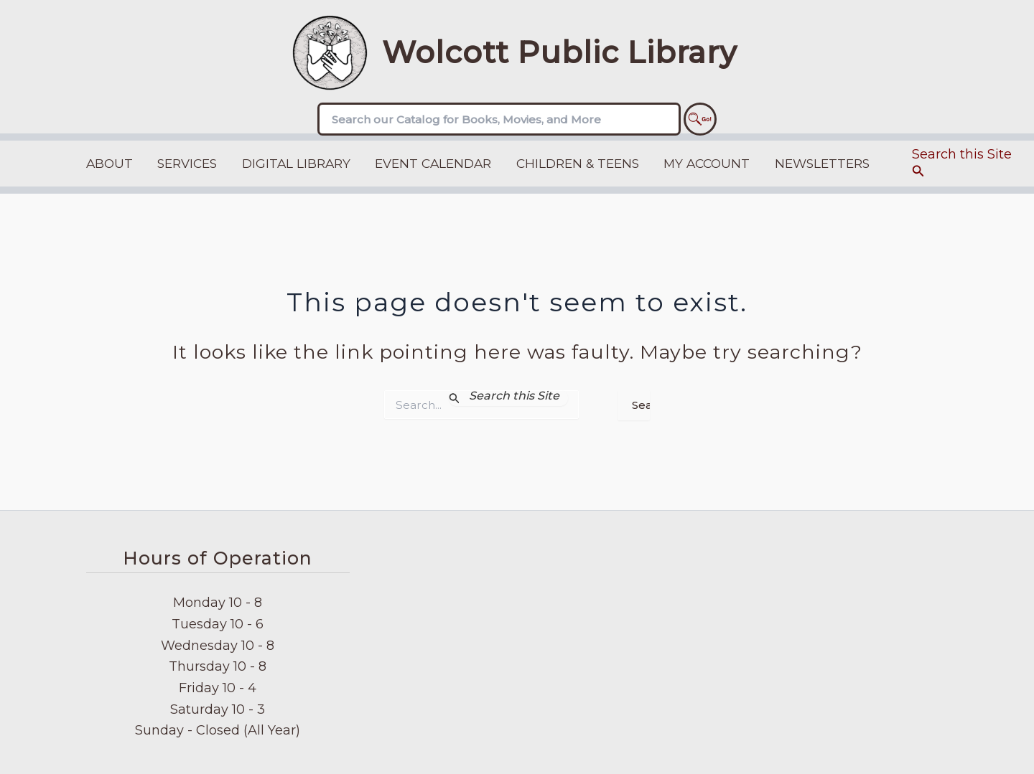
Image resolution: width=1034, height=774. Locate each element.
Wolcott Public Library (559, 52)
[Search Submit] (508, 398)
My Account (706, 163)
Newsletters (822, 163)
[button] (966, 163)
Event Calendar (433, 163)
